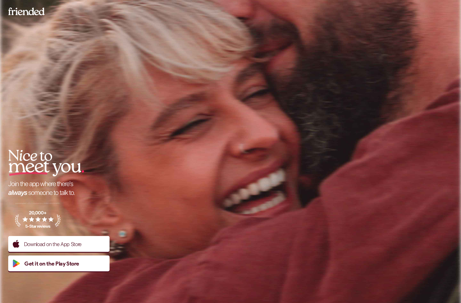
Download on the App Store (47, 244)
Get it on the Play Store (46, 263)
